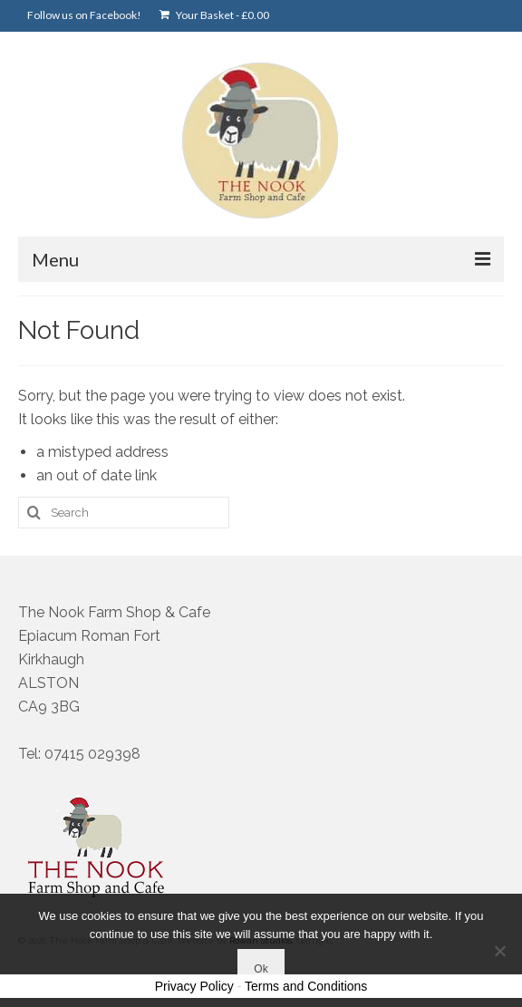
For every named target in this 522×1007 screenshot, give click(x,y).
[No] (499, 951)
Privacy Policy (194, 986)
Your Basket (214, 15)
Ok (260, 969)
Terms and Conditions (306, 986)
